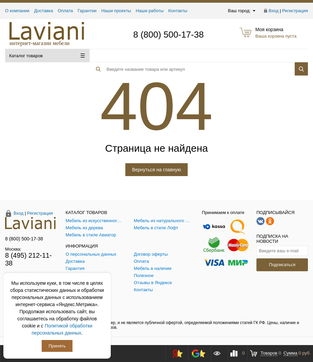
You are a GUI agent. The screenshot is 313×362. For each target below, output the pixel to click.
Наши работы (150, 10)
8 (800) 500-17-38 (168, 34)
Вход (273, 10)
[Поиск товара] (182, 56)
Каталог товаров (47, 55)
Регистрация (295, 10)
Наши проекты (116, 10)
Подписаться (282, 264)
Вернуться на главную (156, 169)
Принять (57, 345)
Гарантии (87, 10)
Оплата (65, 10)
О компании (17, 10)
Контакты (177, 10)
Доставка (43, 10)
